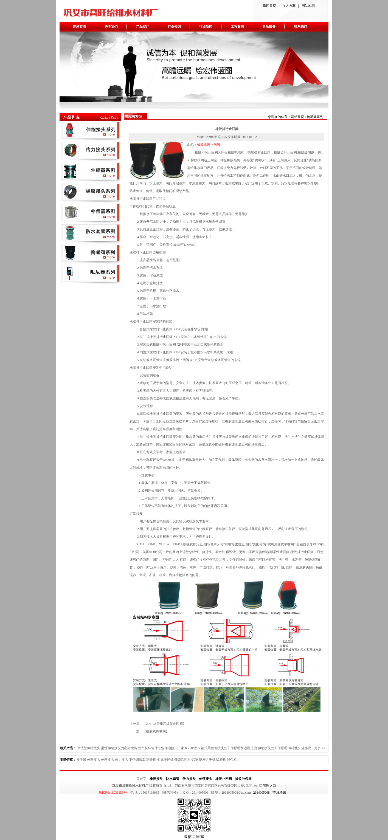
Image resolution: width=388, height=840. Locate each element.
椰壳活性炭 (182, 760)
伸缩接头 (93, 760)
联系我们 (300, 27)
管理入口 (269, 786)
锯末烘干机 (207, 760)
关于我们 (111, 27)
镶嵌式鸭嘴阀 (156, 731)
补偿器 (81, 760)
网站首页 (79, 27)
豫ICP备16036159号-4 (114, 792)
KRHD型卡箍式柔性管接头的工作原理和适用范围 (221, 748)
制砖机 (151, 760)
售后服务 (268, 27)
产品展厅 (142, 27)
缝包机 (232, 760)
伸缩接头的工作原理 (272, 748)
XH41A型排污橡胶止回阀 (164, 724)
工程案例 (237, 27)
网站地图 (308, 6)
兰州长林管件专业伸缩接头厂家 (161, 748)
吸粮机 (221, 760)
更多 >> (319, 748)
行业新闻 (205, 27)
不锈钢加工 (137, 760)
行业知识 (174, 27)
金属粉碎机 (165, 760)
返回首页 (269, 6)
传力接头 (121, 760)
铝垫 (195, 760)
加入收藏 (289, 6)
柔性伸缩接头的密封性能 (119, 748)
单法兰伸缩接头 (88, 748)
